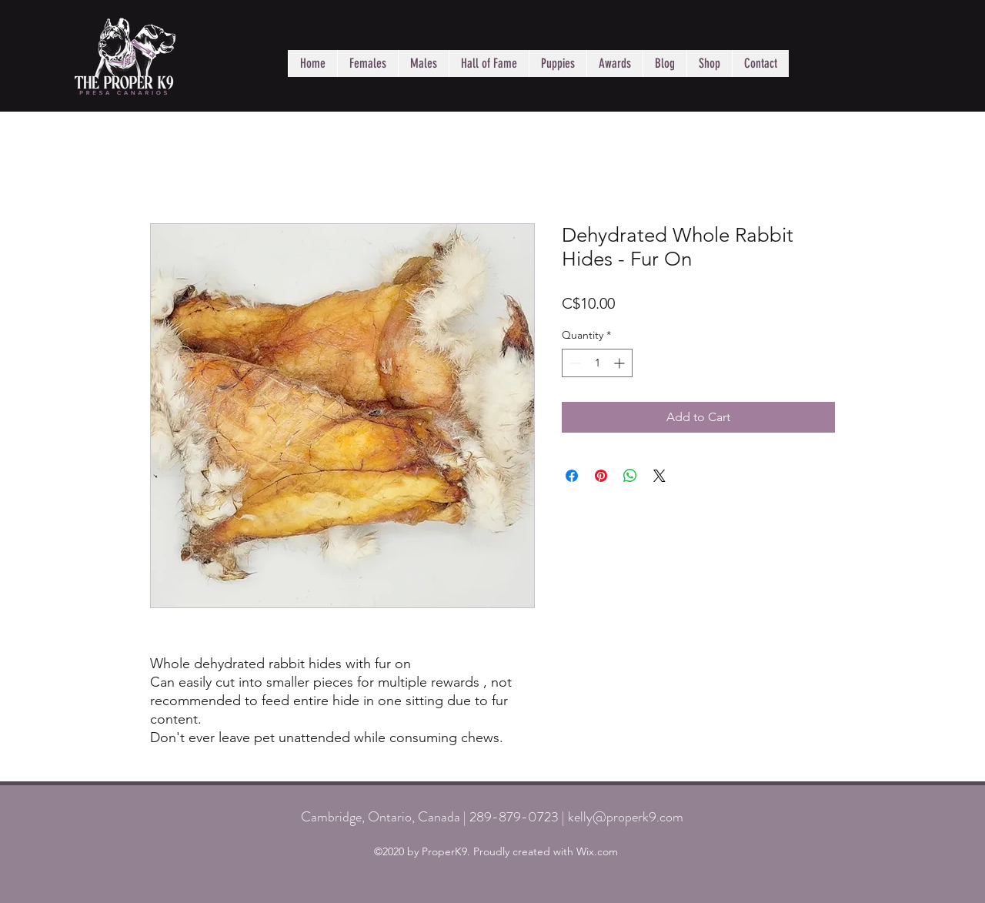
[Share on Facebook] (572, 476)
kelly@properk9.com (625, 817)
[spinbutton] (597, 362)
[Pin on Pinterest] (601, 476)
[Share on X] (659, 476)
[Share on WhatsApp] (630, 476)
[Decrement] (573, 362)
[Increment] (620, 362)
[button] (367, 63)
